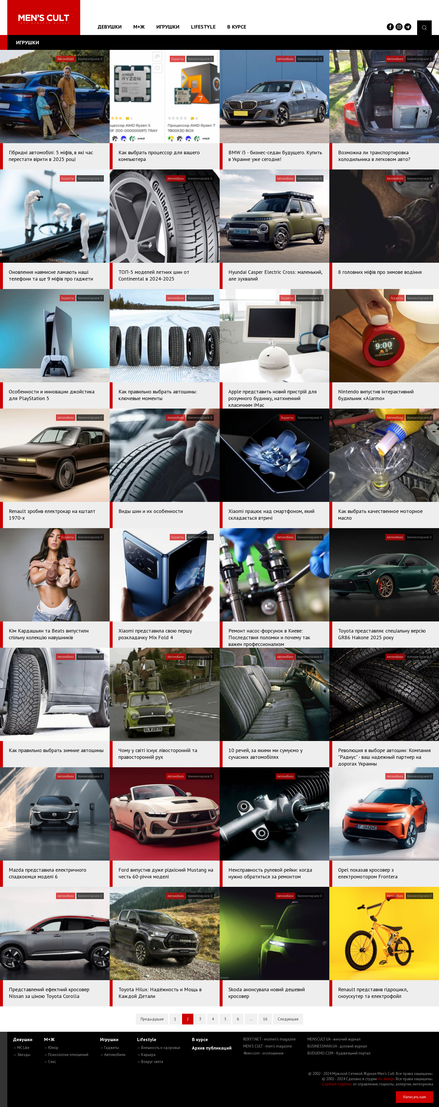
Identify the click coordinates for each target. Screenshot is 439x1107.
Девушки (110, 26)
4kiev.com (263, 1053)
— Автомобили (112, 1054)
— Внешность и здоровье (158, 1047)
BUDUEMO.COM (338, 1053)
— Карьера (146, 1054)
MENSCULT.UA (334, 1039)
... (251, 1019)
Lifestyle (203, 26)
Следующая (288, 1019)
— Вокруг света (150, 1061)
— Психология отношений (66, 1054)
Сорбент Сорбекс (337, 1084)
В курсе (236, 26)
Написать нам (414, 1096)
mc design (386, 1078)
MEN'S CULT (267, 1046)
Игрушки (167, 26)
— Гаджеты (109, 1047)
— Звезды (21, 1054)
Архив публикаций (212, 1048)
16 (265, 1019)
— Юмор (51, 1047)
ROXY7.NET (269, 1039)
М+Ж (139, 26)
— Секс (50, 1061)
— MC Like (21, 1047)
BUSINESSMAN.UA (337, 1046)
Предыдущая (152, 1019)
